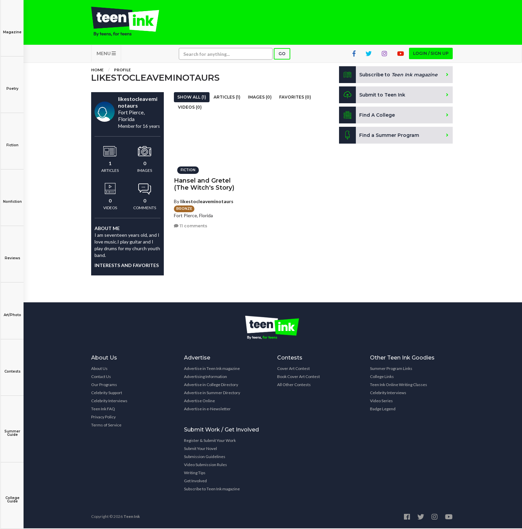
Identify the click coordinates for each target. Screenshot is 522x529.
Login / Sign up (431, 53)
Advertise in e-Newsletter (207, 409)
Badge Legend (383, 409)
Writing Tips (195, 473)
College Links (382, 377)
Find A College (367, 115)
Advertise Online (199, 401)
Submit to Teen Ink (372, 95)
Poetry (12, 84)
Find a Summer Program (379, 135)
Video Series (381, 401)
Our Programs (104, 385)
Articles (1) (227, 97)
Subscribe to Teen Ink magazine (212, 489)
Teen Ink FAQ (103, 409)
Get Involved (195, 481)
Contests (12, 367)
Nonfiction (12, 197)
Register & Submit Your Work (210, 441)
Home (97, 70)
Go (282, 54)
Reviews (12, 253)
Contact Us (101, 377)
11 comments (190, 225)
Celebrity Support (106, 393)
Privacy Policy (103, 417)
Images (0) (260, 97)
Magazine (12, 27)
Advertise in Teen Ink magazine (212, 369)
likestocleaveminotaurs (206, 201)
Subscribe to (388, 75)
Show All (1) (191, 97)
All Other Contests (294, 385)
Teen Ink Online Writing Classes (398, 385)
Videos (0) (190, 107)
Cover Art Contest (293, 369)
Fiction (12, 140)
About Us (99, 369)
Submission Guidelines (204, 457)
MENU (106, 54)
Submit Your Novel (200, 449)
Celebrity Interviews (109, 401)
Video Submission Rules (205, 465)
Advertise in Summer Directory (212, 393)
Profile (122, 70)
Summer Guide (12, 428)
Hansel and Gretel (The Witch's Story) (204, 184)
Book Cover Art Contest (298, 377)
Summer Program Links (391, 369)
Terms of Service (106, 425)
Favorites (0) (295, 97)
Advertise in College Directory (211, 385)
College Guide (12, 494)
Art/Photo (12, 310)
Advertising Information (205, 377)
